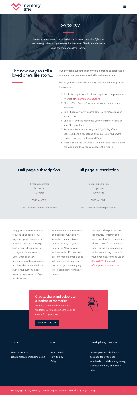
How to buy (56, 357)
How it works (57, 353)
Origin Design (89, 390)
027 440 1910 (98, 261)
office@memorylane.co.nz (86, 99)
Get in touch (47, 323)
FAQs (53, 361)
